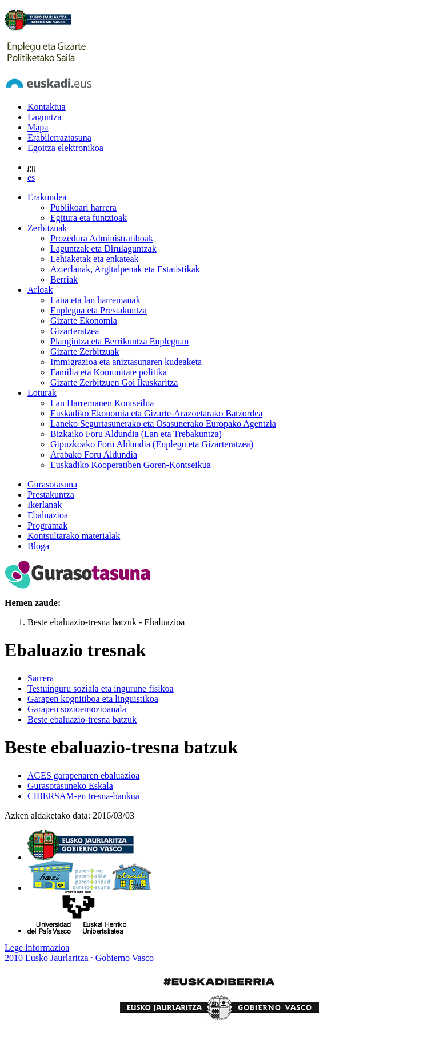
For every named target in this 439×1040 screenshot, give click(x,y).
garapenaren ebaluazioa (83, 775)
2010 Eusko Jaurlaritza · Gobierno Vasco (79, 958)
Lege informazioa (37, 947)
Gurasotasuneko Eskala (70, 786)
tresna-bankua (83, 796)
